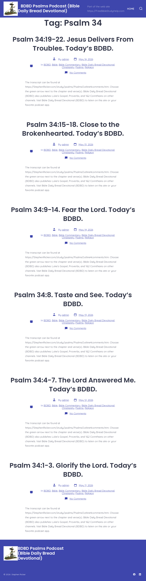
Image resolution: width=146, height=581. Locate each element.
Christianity (68, 67)
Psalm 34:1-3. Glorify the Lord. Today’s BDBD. (73, 470)
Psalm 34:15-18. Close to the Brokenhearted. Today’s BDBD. (73, 129)
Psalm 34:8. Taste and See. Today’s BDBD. (73, 299)
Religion (89, 67)
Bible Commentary (69, 64)
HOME (130, 8)
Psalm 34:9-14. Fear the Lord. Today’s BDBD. (73, 214)
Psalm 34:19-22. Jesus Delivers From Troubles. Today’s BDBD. (73, 44)
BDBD (47, 64)
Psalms (79, 67)
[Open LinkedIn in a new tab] (139, 574)
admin (65, 59)
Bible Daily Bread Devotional (98, 64)
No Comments (78, 72)
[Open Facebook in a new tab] (134, 574)
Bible (55, 64)
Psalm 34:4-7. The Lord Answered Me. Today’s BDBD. (73, 384)
